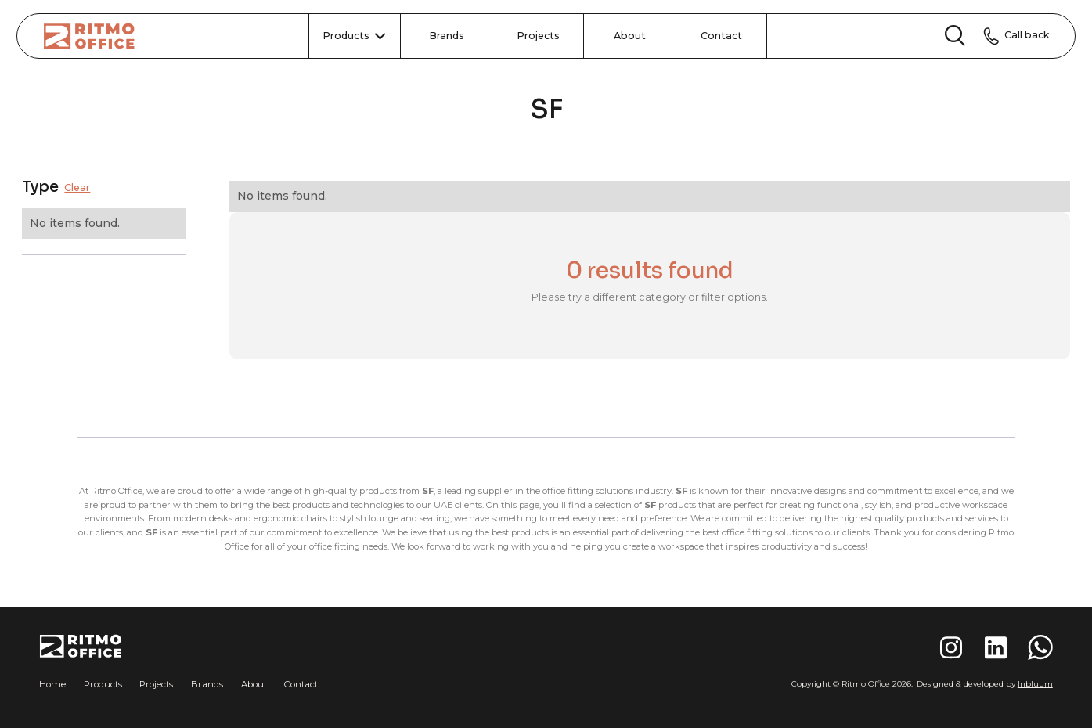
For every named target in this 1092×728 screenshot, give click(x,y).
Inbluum (1035, 684)
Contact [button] (301, 684)
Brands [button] (207, 684)
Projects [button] (156, 684)
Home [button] (52, 684)
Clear (77, 188)
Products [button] (103, 684)
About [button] (254, 684)
